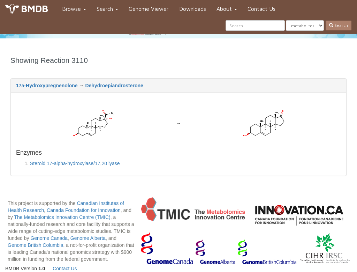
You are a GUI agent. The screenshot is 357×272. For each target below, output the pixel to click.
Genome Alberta (88, 238)
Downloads (192, 9)
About (227, 9)
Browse (74, 9)
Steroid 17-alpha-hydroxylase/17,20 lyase (75, 163)
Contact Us (261, 9)
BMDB (34, 8)
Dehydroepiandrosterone (114, 85)
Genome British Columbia (35, 245)
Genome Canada (49, 238)
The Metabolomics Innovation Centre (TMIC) (62, 217)
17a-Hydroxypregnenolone (47, 85)
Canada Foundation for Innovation (84, 210)
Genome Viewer (149, 9)
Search (107, 9)
